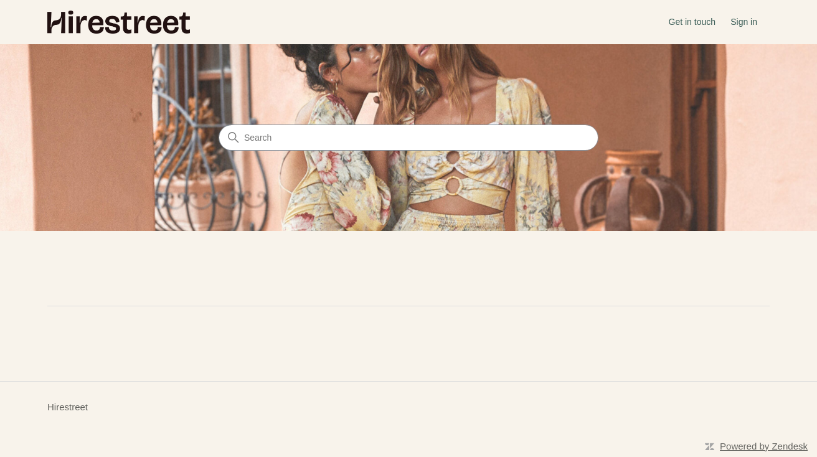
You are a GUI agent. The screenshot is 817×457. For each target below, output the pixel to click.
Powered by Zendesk (764, 446)
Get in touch (692, 22)
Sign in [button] (743, 22)
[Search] (408, 137)
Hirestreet (67, 407)
